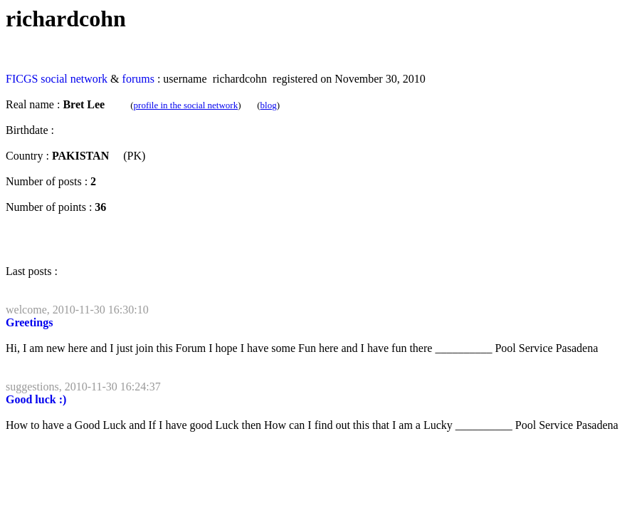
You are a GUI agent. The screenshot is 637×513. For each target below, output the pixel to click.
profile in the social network (186, 105)
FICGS (22, 79)
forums (138, 79)
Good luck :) (36, 399)
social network (74, 79)
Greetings (29, 322)
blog (268, 105)
